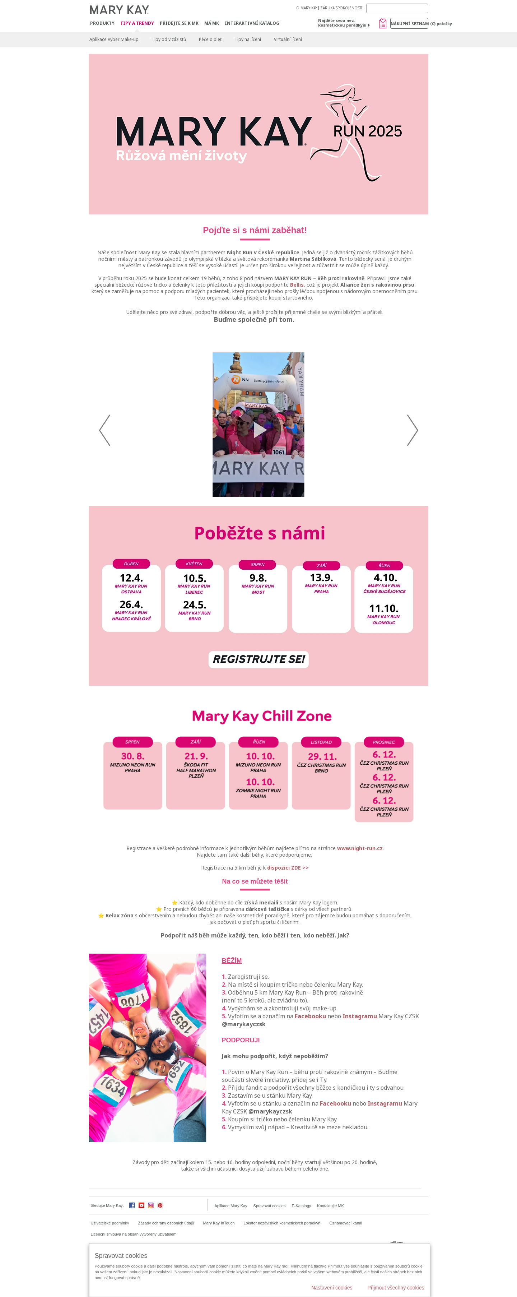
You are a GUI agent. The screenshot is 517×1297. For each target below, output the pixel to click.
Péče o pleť (210, 39)
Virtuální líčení (288, 39)
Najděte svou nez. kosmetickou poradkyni (342, 22)
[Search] (397, 8)
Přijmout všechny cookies (396, 1288)
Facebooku (310, 1062)
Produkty (102, 23)
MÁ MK (211, 23)
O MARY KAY (306, 7)
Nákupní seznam (409, 23)
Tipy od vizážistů (169, 39)
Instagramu (360, 1062)
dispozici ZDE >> (288, 914)
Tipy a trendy (137, 23)
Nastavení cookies (331, 1288)
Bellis (297, 284)
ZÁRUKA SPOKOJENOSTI (341, 7)
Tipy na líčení (247, 39)
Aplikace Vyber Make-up (114, 39)
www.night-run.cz (360, 894)
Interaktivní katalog (252, 23)
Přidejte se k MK (179, 23)
